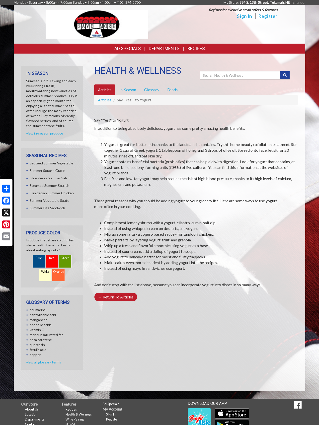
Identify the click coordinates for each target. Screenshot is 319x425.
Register (267, 16)
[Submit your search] (285, 75)
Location (31, 414)
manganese (39, 320)
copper (35, 355)
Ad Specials (127, 48)
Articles (104, 99)
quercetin (37, 345)
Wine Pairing (75, 419)
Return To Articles (116, 296)
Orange (58, 272)
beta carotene (41, 340)
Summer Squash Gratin (47, 170)
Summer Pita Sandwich (47, 208)
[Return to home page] (97, 24)
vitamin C (37, 330)
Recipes (196, 48)
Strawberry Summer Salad (50, 178)
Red (52, 258)
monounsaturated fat (46, 335)
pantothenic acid (43, 315)
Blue (39, 258)
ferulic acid (38, 350)
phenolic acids (41, 325)
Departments (34, 419)
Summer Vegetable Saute (49, 200)
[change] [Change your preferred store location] (298, 2)
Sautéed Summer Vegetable (51, 163)
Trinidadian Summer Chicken (52, 193)
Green (65, 258)
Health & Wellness (79, 414)
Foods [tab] (172, 89)
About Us (32, 409)
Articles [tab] (104, 89)
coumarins (38, 310)
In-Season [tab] (127, 89)
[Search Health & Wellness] (240, 75)
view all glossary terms (43, 362)
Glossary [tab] (151, 89)
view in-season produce (44, 133)
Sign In (244, 16)
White (45, 272)
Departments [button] (164, 48)
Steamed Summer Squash (49, 185)
